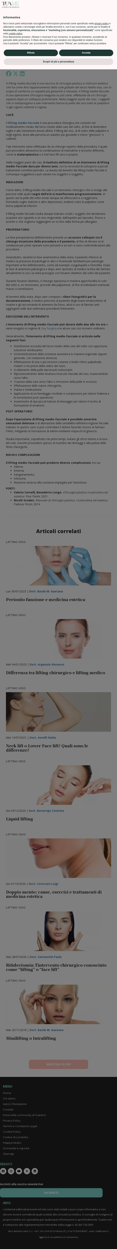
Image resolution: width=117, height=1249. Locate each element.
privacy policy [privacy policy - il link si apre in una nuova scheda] (101, 1203)
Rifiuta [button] (30, 1232)
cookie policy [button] (15, 1213)
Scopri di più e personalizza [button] (58, 1241)
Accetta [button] (86, 1232)
